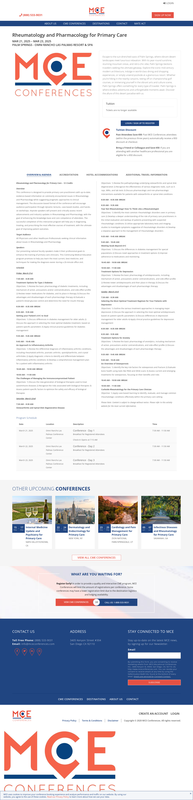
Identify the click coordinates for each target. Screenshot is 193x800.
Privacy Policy (69, 720)
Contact (121, 23)
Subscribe (154, 681)
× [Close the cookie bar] (191, 793)
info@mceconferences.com (38, 643)
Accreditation (68, 174)
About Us (50, 23)
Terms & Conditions (92, 720)
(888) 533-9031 (30, 15)
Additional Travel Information (146, 174)
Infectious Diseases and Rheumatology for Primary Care (165, 531)
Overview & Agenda (39, 174)
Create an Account (153, 713)
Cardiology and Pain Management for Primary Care (124, 531)
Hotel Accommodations (102, 174)
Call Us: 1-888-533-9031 (117, 602)
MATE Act (140, 23)
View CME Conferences (76, 602)
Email (131, 649)
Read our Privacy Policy (58, 796)
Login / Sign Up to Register (140, 123)
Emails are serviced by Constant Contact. (152, 676)
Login (168, 3)
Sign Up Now (163, 15)
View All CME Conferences (96, 557)
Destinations (101, 23)
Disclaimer (113, 720)
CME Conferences (74, 23)
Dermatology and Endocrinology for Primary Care (79, 531)
